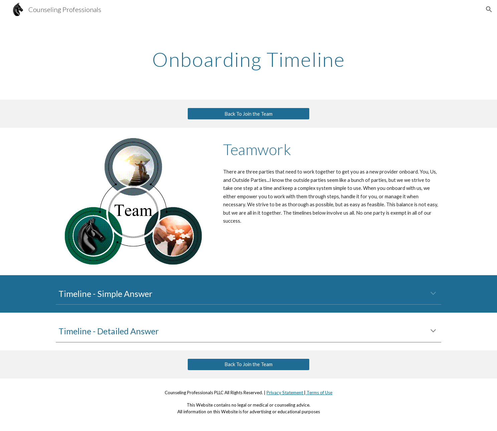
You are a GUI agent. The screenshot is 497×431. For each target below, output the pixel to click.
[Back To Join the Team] (248, 113)
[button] (489, 9)
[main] (248, 59)
